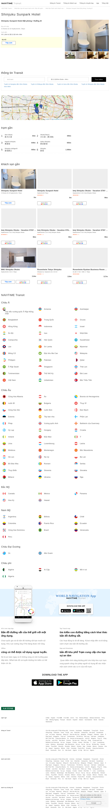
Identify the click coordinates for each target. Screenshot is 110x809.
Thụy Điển (54, 746)
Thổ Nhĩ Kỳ (79, 736)
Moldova (53, 744)
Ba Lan (88, 744)
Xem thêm (7, 86)
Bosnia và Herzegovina (76, 738)
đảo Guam (68, 750)
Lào (47, 734)
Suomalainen (88, 719)
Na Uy (83, 744)
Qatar (102, 734)
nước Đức (55, 740)
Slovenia (60, 746)
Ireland (80, 742)
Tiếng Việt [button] (105, 3)
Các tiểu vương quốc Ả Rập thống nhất (57, 730)
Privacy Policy (85, 799)
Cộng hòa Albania (61, 738)
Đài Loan (86, 736)
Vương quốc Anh (97, 740)
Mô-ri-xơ (86, 750)
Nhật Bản (77, 732)
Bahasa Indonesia (95, 717)
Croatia (75, 742)
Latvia (47, 744)
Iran (72, 732)
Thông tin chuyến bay (86, 3)
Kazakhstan (100, 732)
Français (62, 719)
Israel (62, 732)
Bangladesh (86, 730)
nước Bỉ (87, 738)
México (95, 746)
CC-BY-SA (69, 119)
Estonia (68, 740)
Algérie (75, 750)
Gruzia (102, 730)
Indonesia (56, 732)
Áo (68, 738)
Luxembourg (100, 742)
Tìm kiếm (99, 79)
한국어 (72, 717)
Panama (100, 746)
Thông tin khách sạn (70, 3)
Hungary (68, 742)
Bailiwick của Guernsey (52, 742)
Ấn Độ (67, 732)
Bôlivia (63, 748)
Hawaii (51, 748)
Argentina (57, 748)
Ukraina (79, 746)
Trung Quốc (95, 730)
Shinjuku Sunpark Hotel (20, 14)
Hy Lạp (63, 742)
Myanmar (59, 734)
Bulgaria (93, 738)
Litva (94, 742)
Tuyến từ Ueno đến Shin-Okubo (67, 84)
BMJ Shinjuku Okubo (10, 270)
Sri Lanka (52, 734)
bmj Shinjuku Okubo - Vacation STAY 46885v (20, 230)
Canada (89, 746)
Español (75, 719)
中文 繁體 (59, 717)
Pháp (89, 740)
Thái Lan (63, 736)
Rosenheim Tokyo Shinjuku (49, 270)
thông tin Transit (55, 3)
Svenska (101, 719)
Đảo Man (86, 742)
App (97, 3)
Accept (93, 803)
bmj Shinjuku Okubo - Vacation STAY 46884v (57, 230)
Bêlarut (73, 746)
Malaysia (83, 734)
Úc (63, 750)
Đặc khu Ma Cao (74, 734)
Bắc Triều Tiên (50, 738)
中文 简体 (66, 717)
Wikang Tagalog (54, 719)
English (53, 717)
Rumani (103, 744)
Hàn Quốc (92, 732)
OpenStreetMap (55, 119)
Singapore (56, 736)
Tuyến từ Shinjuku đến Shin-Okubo (92, 84)
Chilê (67, 748)
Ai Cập (80, 750)
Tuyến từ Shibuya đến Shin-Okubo (42, 84)
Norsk (95, 719)
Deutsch (69, 719)
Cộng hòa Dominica (98, 748)
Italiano (81, 719)
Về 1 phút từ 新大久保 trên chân (11, 34)
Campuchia (84, 732)
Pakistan (96, 734)
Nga (84, 746)
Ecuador (88, 748)
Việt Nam (93, 736)
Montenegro (60, 744)
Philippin (90, 734)
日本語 (47, 717)
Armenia (72, 730)
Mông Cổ (65, 734)
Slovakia (67, 746)
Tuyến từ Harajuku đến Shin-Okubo (15, 84)
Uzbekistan (101, 736)
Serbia (47, 746)
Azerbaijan (79, 730)
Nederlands (49, 721)
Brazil (47, 750)
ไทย (77, 717)
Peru (59, 750)
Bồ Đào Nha (95, 744)
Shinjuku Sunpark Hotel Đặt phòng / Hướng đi (21, 21)
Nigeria (92, 750)
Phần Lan (83, 740)
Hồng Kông (49, 732)
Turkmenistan (71, 736)
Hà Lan (78, 744)
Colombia (73, 748)
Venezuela (53, 750)
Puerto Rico (81, 748)
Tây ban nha (75, 740)
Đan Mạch (62, 740)
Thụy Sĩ (99, 738)
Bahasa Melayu (83, 717)
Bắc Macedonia (69, 744)
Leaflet (47, 119)
